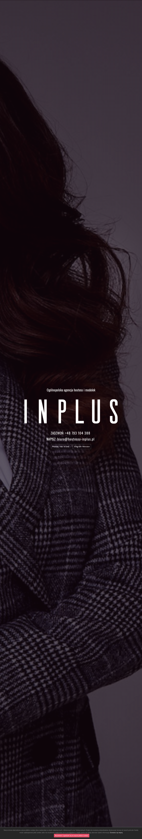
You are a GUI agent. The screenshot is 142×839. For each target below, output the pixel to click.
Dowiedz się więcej (116, 833)
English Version (82, 446)
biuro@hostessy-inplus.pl (76, 438)
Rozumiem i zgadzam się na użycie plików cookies (71, 836)
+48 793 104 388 (77, 432)
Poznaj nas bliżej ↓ (61, 446)
